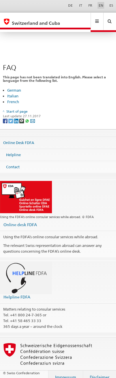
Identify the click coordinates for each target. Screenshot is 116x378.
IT (80, 5)
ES (111, 5)
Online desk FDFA (20, 219)
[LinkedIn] (16, 115)
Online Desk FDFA (18, 137)
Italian (12, 90)
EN (101, 5)
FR (90, 5)
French (13, 96)
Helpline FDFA (16, 291)
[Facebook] (5, 115)
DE (70, 5)
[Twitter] (11, 115)
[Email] (32, 115)
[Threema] (22, 115)
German (14, 84)
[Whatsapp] (27, 115)
